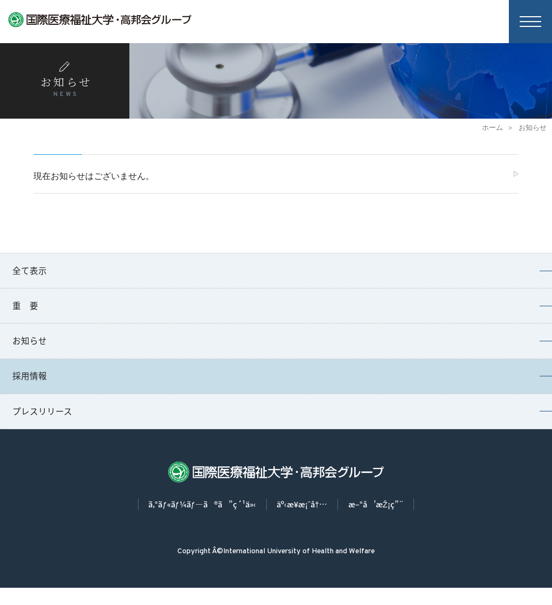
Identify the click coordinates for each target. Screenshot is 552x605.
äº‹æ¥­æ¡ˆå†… (305, 520)
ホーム (492, 127)
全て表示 (30, 274)
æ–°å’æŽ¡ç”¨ (387, 520)
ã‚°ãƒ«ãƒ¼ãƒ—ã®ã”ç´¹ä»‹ (194, 520)
